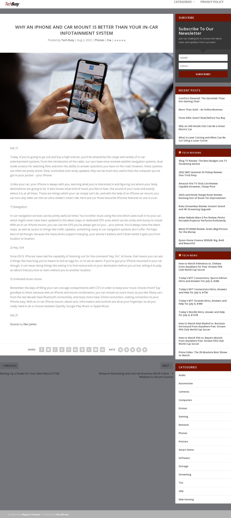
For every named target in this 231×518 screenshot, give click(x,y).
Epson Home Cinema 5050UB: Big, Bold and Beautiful (201, 241)
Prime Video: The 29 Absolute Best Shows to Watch (203, 353)
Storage (183, 465)
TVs (181, 482)
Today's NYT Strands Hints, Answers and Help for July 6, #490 (203, 302)
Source (14, 324)
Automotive (186, 383)
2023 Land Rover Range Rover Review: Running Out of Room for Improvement (202, 196)
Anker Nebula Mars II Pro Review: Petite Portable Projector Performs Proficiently (202, 219)
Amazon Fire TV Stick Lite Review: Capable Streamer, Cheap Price (198, 185)
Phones (99, 40)
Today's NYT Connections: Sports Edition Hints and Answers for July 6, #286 (203, 279)
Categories (183, 7)
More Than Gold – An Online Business (201, 109)
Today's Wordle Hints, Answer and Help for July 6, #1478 (202, 313)
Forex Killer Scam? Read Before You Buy (202, 117)
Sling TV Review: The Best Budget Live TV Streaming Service (203, 162)
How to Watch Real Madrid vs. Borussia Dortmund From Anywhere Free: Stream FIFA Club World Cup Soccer (202, 326)
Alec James (30, 324)
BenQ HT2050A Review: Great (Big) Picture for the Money (203, 230)
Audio (182, 374)
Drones (183, 408)
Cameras (184, 391)
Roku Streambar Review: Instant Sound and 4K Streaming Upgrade (202, 207)
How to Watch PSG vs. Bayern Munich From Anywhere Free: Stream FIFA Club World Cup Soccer (201, 340)
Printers (183, 441)
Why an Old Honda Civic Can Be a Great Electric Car (202, 127)
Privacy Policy (211, 7)
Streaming (185, 474)
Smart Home (186, 449)
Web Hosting (186, 499)
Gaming (183, 416)
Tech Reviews (191, 152)
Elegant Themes (31, 514)
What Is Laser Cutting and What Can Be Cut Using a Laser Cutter (202, 139)
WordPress (62, 514)
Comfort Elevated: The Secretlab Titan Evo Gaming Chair (202, 99)
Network (184, 424)
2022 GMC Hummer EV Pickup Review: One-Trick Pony (200, 173)
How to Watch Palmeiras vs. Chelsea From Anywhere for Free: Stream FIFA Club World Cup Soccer (200, 266)
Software (184, 457)
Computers (185, 399)
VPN (181, 490)
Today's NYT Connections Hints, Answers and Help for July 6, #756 (203, 290)
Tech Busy (67, 40)
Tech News (189, 255)
